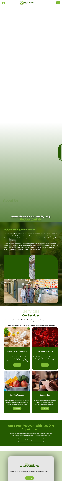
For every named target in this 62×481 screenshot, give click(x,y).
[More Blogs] (29, 478)
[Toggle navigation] (58, 2)
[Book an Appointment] (31, 440)
